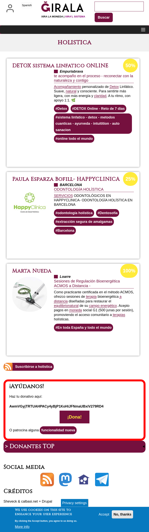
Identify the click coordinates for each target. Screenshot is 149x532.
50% (130, 65)
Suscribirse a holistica (33, 367)
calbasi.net (29, 501)
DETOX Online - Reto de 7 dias (99, 109)
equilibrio (61, 306)
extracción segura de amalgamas (84, 222)
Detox (114, 87)
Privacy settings (74, 504)
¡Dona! (74, 417)
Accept (104, 515)
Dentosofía (109, 213)
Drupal (47, 501)
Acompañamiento (67, 87)
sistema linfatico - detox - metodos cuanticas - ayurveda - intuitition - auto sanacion (87, 123)
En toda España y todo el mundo (84, 327)
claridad (100, 96)
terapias (119, 315)
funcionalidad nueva (58, 430)
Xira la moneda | (63, 16)
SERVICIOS (63, 196)
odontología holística (75, 213)
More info (22, 527)
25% (130, 179)
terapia (91, 297)
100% (129, 270)
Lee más (83, 153)
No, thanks (122, 515)
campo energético (103, 306)
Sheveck (10, 501)
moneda (75, 310)
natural (71, 91)
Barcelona (65, 231)
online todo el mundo (75, 139)
